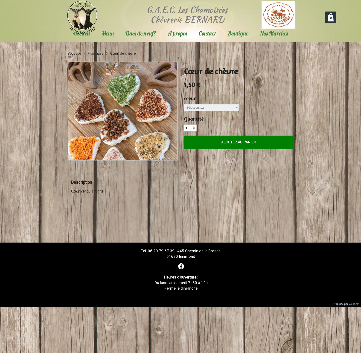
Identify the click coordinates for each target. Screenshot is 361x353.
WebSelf (354, 304)
